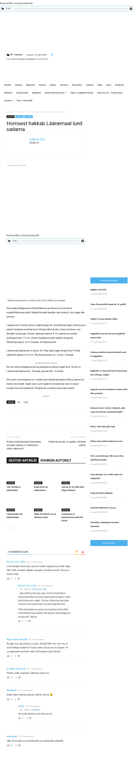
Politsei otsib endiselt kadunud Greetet (106, 441)
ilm (18, 402)
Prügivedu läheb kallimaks (101, 493)
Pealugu (19, 116)
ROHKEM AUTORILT (56, 460)
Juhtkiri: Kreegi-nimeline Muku (103, 319)
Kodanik (36, 710)
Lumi (26, 402)
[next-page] (14, 527)
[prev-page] (9, 527)
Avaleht (10, 112)
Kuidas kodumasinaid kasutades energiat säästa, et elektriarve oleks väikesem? (24, 445)
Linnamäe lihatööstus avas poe (103, 508)
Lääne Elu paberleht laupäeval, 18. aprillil (108, 304)
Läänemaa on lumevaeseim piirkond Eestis (72, 517)
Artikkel (20, 112)
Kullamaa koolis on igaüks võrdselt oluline (67, 443)
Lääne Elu (37, 139)
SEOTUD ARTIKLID (23, 460)
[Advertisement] (112, 219)
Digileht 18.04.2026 (98, 289)
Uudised (28, 116)
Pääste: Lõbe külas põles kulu (102, 426)
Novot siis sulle (39, 589)
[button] (52, 54)
